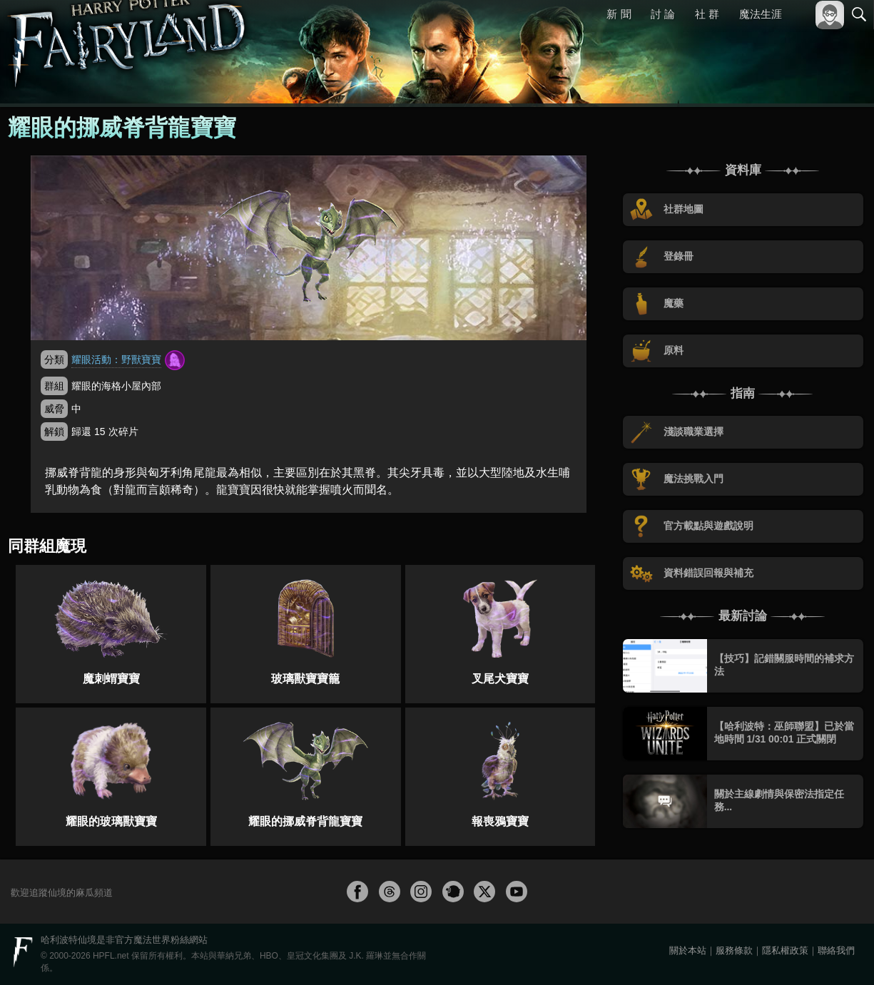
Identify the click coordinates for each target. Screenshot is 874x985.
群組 (54, 386)
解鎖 (54, 431)
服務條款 (734, 950)
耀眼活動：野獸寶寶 (116, 359)
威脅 (54, 408)
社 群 (707, 14)
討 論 (663, 14)
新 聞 (619, 14)
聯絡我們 (836, 950)
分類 (54, 359)
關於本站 (687, 950)
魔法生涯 (760, 14)
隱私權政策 (785, 950)
